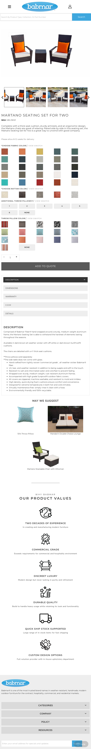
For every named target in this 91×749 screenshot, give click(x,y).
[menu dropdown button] (9, 6)
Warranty (10, 296)
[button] (45, 17)
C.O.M (8, 305)
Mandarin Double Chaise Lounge (65, 434)
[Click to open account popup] (70, 6)
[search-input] (36, 17)
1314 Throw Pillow (25, 434)
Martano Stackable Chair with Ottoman (45, 469)
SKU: (3, 120)
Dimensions (11, 288)
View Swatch (34, 146)
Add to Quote (45, 266)
